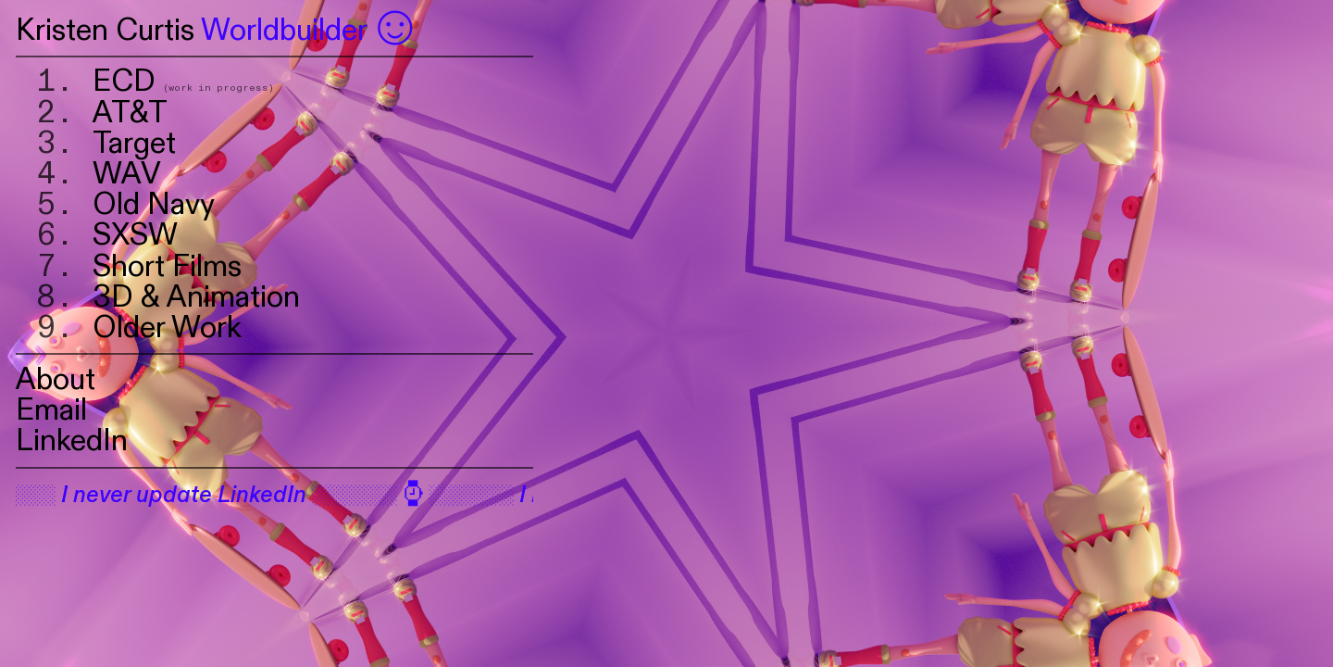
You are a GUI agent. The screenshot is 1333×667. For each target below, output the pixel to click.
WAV (127, 174)
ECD (124, 81)
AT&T (130, 113)
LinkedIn (72, 441)
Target (138, 143)
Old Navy (154, 204)
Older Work (167, 328)
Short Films (167, 266)
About (59, 379)
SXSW (135, 235)
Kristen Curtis (105, 30)
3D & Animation (200, 297)
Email (51, 410)
